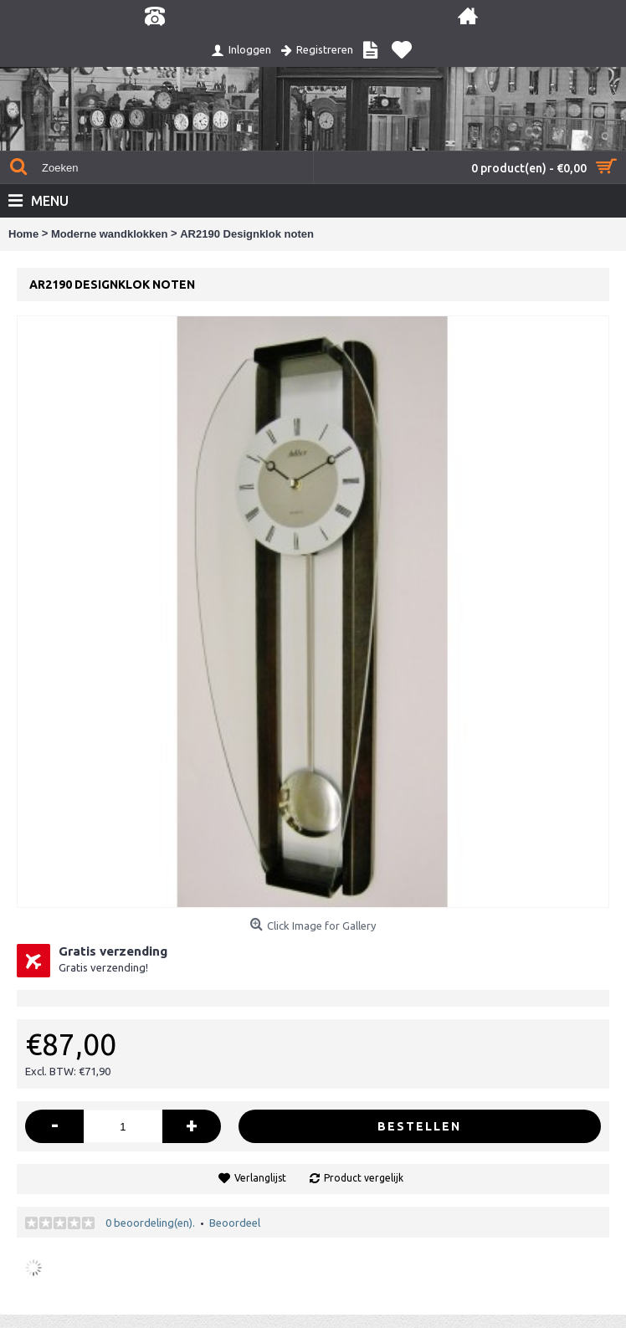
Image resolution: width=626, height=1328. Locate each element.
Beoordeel (234, 1222)
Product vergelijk (363, 1177)
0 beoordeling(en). (150, 1222)
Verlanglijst (260, 1177)
